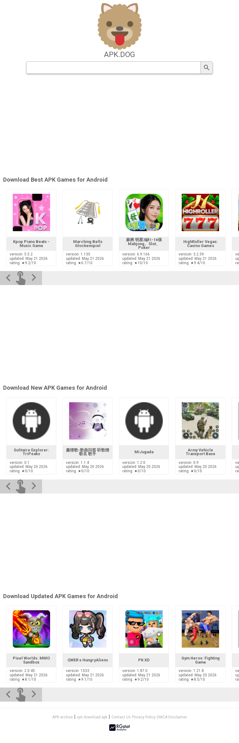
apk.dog (119, 54)
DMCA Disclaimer (172, 717)
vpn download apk (92, 717)
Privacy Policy (144, 717)
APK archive (62, 717)
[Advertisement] (119, 125)
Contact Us (121, 717)
